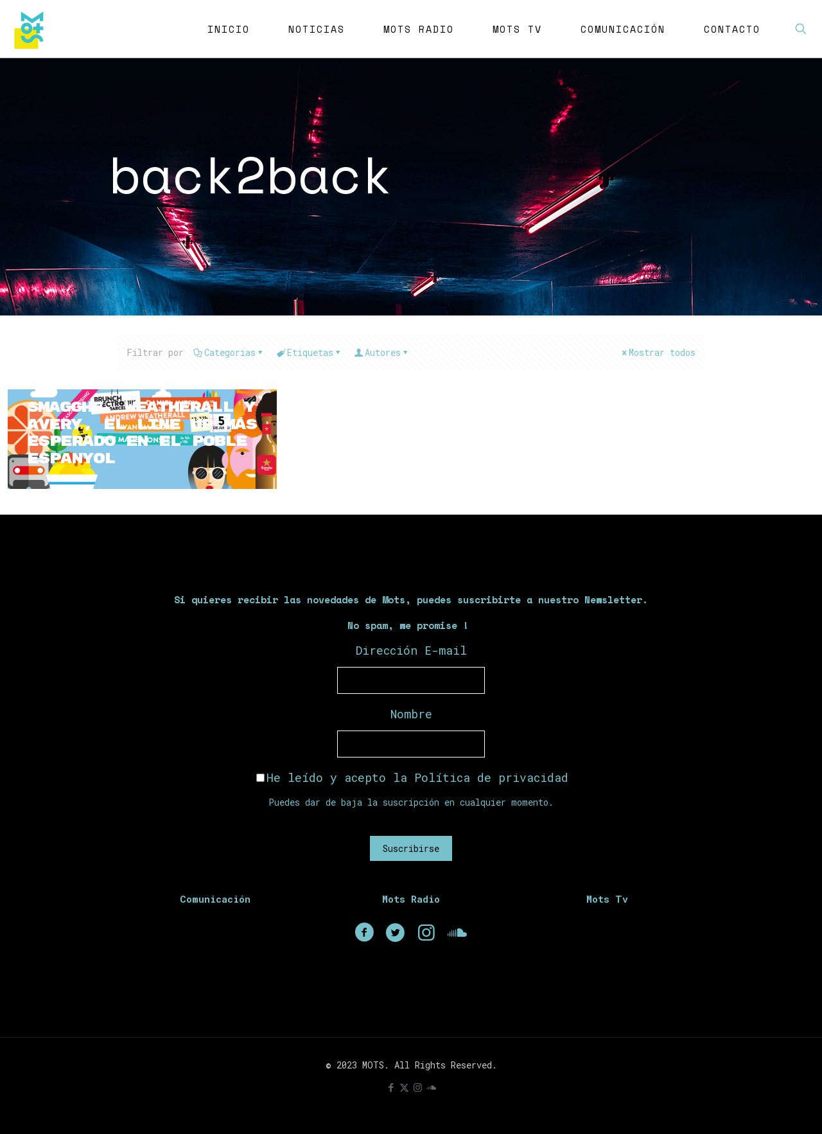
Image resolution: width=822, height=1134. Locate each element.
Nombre (411, 714)
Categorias (229, 352)
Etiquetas (309, 352)
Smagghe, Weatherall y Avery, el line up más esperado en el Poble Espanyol (131, 433)
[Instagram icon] (418, 1087)
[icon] (431, 1087)
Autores (382, 352)
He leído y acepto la (412, 777)
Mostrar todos (657, 352)
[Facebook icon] (391, 1087)
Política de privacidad (491, 777)
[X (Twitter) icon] (404, 1087)
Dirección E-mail (411, 650)
